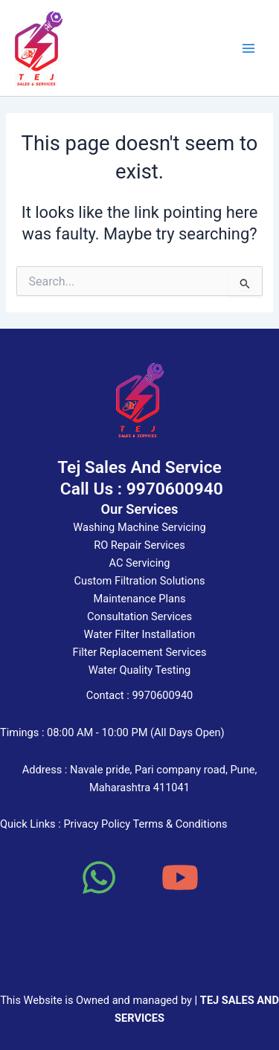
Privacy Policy (96, 824)
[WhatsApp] (99, 877)
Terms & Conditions (179, 824)
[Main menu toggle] (248, 48)
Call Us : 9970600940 (139, 489)
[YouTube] (180, 877)
